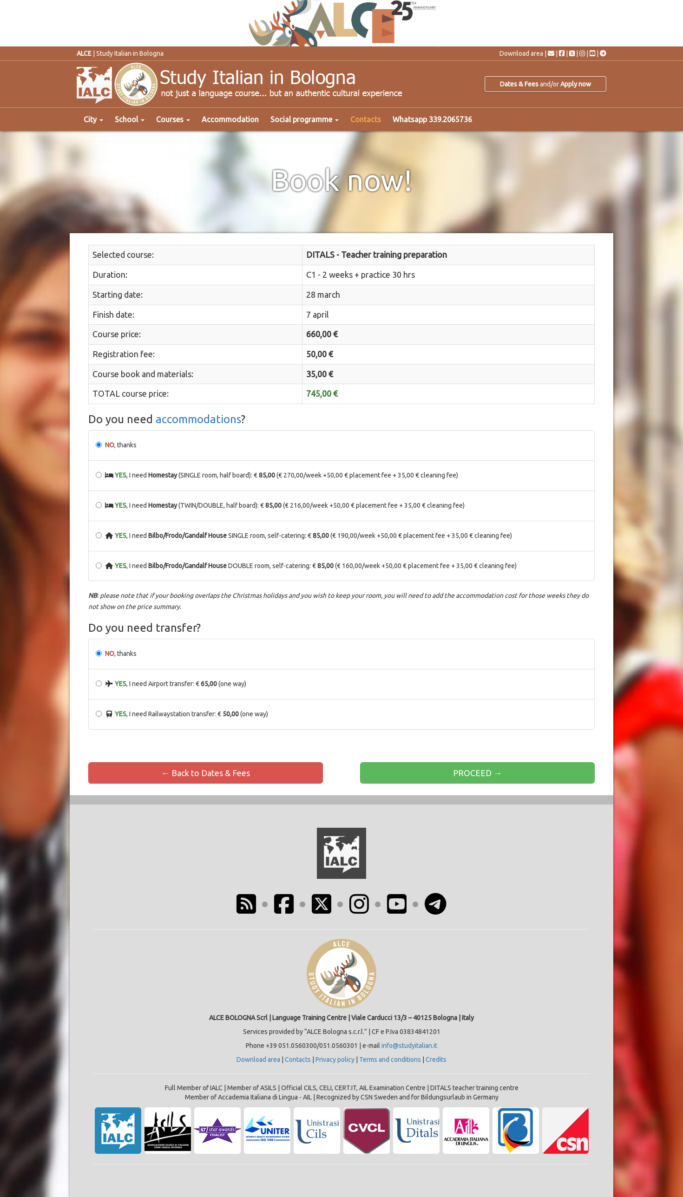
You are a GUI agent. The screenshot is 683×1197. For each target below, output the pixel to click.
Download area (521, 53)
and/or (545, 84)
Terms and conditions (390, 1059)
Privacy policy (335, 1059)
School (129, 119)
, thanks (116, 445)
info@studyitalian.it (409, 1045)
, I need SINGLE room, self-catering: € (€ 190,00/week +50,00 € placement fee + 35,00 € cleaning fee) (304, 535)
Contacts (365, 119)
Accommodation (230, 119)
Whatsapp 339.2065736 (432, 119)
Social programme (304, 119)
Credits (436, 1059)
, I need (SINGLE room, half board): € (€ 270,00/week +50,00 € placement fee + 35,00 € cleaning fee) (277, 475)
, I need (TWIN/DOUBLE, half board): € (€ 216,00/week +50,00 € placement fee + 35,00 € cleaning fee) (280, 505)
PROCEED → (477, 773)
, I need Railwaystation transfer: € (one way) (182, 714)
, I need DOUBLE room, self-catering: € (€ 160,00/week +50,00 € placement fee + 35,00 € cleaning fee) (306, 565)
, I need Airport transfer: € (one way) (171, 683)
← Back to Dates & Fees (205, 773)
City (93, 119)
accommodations (198, 419)
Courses (173, 119)
